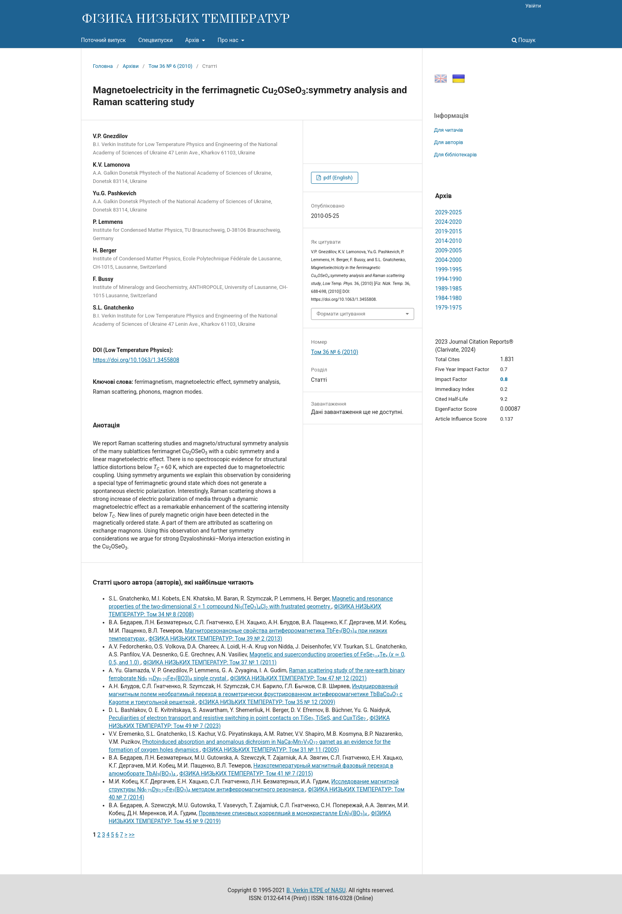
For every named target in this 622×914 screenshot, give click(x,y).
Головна (103, 66)
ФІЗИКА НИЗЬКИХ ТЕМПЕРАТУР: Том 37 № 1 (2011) (209, 662)
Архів (193, 40)
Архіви (130, 66)
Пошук (524, 40)
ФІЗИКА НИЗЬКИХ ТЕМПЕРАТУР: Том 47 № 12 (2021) (298, 678)
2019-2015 (448, 231)
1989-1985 (448, 288)
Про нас (228, 40)
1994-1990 (448, 279)
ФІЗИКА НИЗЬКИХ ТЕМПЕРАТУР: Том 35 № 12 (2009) (266, 702)
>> (132, 834)
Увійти (533, 6)
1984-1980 (448, 298)
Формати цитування (341, 314)
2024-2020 (448, 222)
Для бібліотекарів (455, 155)
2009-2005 (448, 250)
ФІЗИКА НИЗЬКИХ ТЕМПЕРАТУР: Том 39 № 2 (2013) (215, 638)
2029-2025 (448, 212)
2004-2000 (448, 260)
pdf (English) (337, 178)
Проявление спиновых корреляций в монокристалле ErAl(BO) (284, 813)
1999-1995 (448, 269)
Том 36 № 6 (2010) (170, 66)
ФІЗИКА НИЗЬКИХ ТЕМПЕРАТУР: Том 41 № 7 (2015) (246, 773)
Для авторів (448, 142)
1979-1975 (448, 307)
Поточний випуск (103, 40)
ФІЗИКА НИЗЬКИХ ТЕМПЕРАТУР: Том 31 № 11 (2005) (270, 750)
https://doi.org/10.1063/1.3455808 (136, 360)
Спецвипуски (155, 40)
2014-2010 (448, 241)
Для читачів (448, 130)
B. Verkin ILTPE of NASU (316, 890)
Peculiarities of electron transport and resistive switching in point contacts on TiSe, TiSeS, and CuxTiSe (238, 718)
